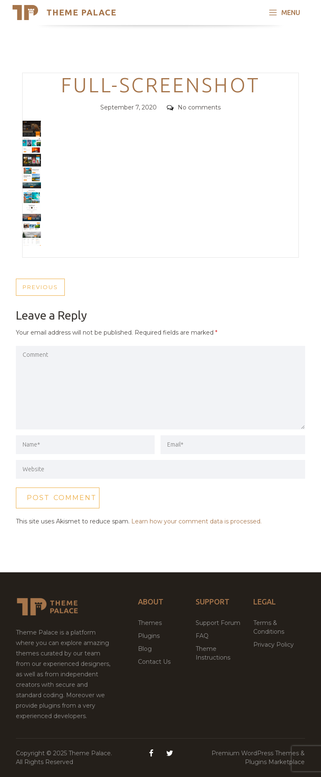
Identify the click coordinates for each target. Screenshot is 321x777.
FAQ (202, 636)
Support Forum (218, 623)
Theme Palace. (90, 753)
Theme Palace (81, 12)
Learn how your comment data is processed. (196, 521)
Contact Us (154, 661)
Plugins (149, 636)
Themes (150, 623)
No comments (194, 107)
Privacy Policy (273, 644)
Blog (145, 649)
